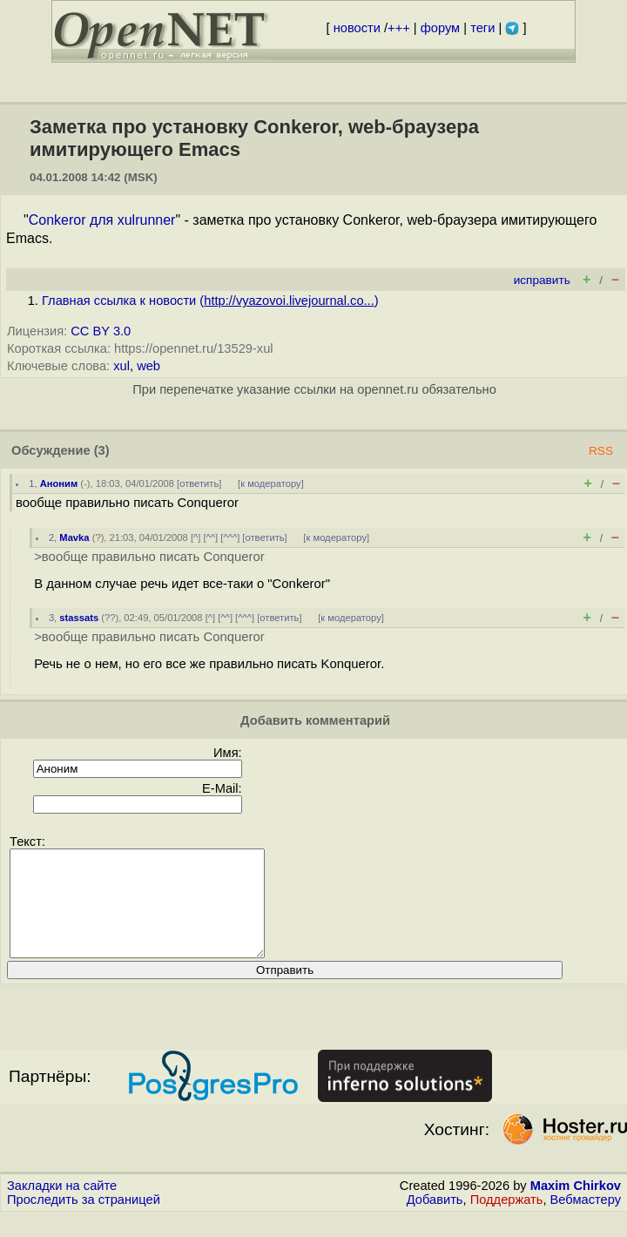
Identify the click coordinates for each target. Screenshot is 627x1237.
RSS (601, 450)
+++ (399, 28)
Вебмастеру (585, 1220)
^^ (211, 537)
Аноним (59, 483)
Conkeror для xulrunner (102, 220)
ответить (199, 483)
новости (357, 28)
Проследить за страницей (83, 1220)
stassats (78, 617)
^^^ (230, 537)
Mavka (74, 537)
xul (121, 366)
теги (482, 28)
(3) (102, 450)
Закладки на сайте (62, 1206)
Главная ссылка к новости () (210, 301)
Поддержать (506, 1220)
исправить (542, 280)
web (148, 366)
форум (440, 28)
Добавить (435, 1220)
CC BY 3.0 (101, 331)
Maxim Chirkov (575, 1206)
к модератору (270, 483)
